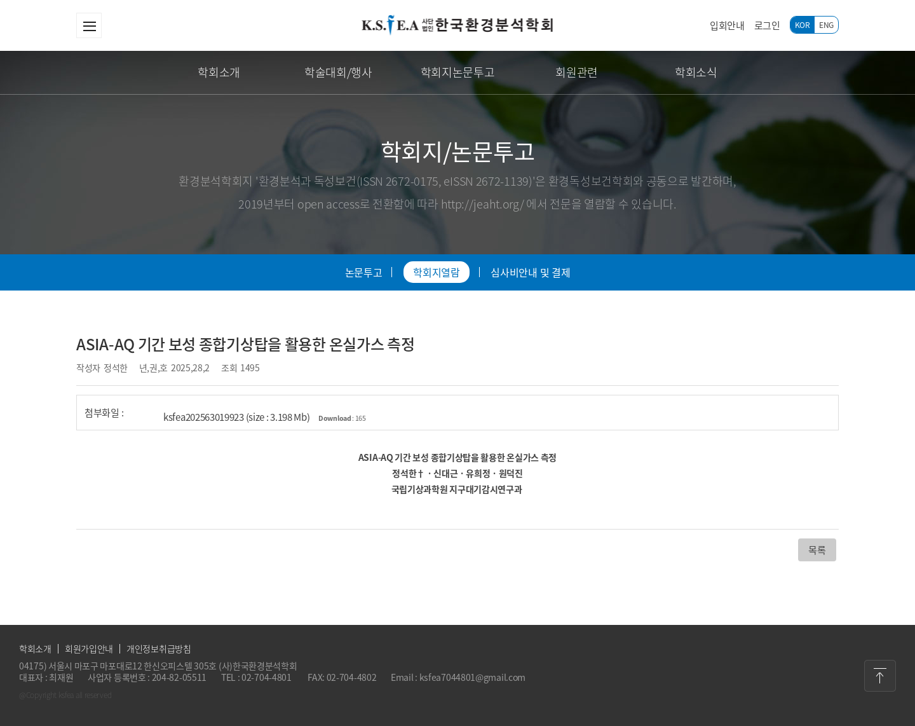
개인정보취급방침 (158, 648)
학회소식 (696, 72)
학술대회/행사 (338, 72)
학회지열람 (436, 272)
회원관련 (576, 72)
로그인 (767, 25)
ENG (826, 25)
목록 (816, 550)
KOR (802, 25)
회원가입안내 (89, 648)
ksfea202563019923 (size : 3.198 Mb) (264, 417)
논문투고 (364, 272)
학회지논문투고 (458, 72)
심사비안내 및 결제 (530, 272)
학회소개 (219, 72)
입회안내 (727, 25)
